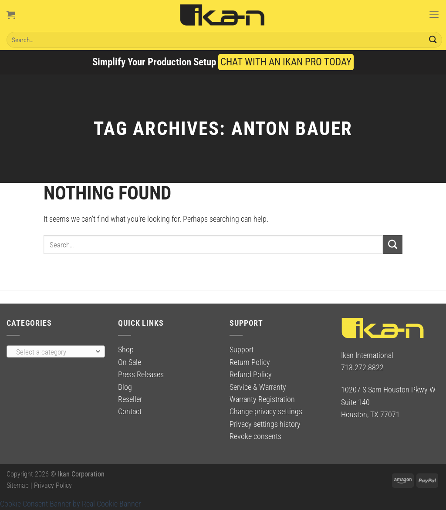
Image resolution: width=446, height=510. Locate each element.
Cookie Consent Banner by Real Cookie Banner (70, 504)
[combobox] (56, 351)
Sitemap (18, 485)
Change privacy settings (266, 411)
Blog (125, 387)
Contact (130, 411)
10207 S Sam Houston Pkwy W (388, 389)
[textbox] (53, 352)
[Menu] (433, 14)
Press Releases (141, 374)
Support (241, 349)
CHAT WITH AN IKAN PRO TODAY (285, 62)
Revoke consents (255, 436)
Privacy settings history (265, 424)
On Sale (129, 362)
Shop (126, 349)
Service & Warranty (258, 387)
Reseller (130, 399)
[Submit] (433, 40)
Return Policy (250, 362)
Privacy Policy (53, 485)
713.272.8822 (362, 367)
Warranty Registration (262, 399)
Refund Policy (251, 374)
